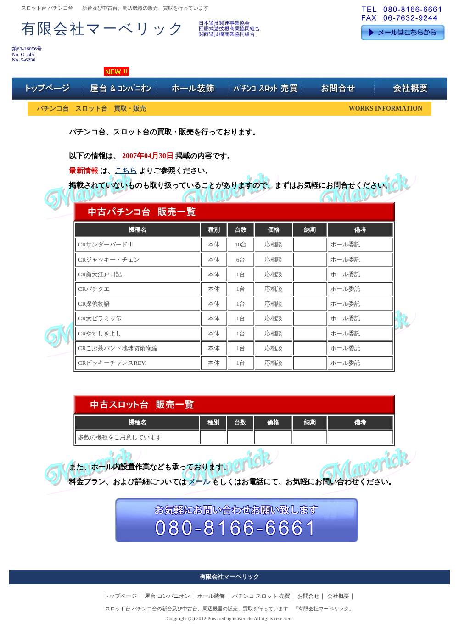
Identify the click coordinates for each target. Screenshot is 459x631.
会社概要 (338, 596)
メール (199, 482)
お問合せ (308, 596)
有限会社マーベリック (229, 576)
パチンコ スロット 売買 (261, 596)
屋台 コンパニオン (167, 596)
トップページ (120, 596)
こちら (126, 170)
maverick (242, 618)
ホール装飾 (211, 596)
